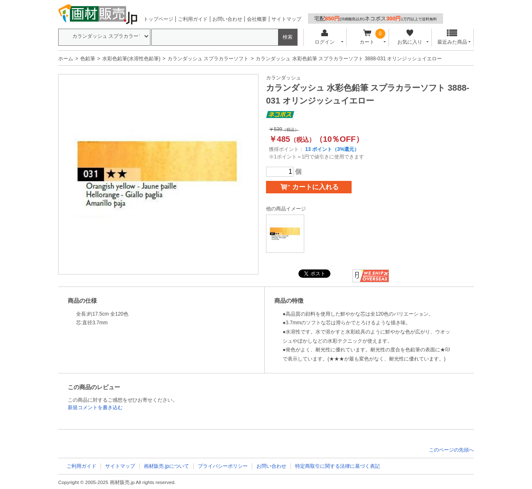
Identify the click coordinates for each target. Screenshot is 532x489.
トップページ (158, 19)
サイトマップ (286, 19)
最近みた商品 (452, 37)
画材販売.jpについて (166, 466)
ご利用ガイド (193, 19)
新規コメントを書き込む (95, 407)
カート (367, 37)
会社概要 (257, 19)
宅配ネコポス (375, 18)
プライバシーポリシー (223, 466)
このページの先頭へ (451, 450)
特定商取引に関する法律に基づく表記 (337, 466)
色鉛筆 (87, 59)
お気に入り (409, 37)
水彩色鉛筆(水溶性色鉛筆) (131, 59)
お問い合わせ (227, 19)
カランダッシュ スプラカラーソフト (208, 59)
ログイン (324, 37)
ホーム (65, 59)
